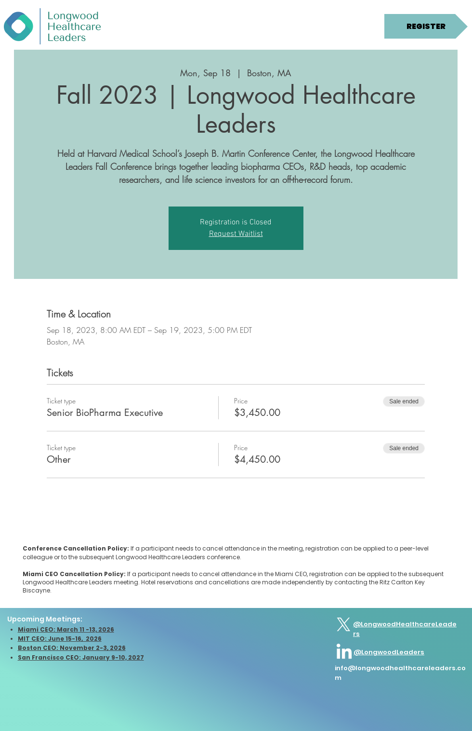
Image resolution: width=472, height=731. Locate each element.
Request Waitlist (236, 234)
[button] (57, 27)
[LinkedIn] (344, 652)
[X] (343, 624)
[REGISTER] (426, 26)
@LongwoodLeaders (389, 652)
